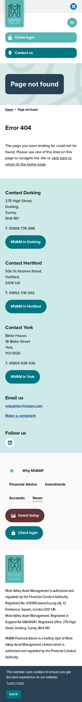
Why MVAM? (33, 470)
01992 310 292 (20, 292)
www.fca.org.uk (49, 603)
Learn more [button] (15, 683)
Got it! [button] (13, 694)
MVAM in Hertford (26, 306)
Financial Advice (23, 484)
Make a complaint (20, 415)
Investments (55, 484)
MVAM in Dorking (25, 241)
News (37, 498)
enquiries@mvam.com (23, 406)
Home (9, 109)
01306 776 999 (20, 228)
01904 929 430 (20, 363)
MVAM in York (23, 376)
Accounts (17, 498)
